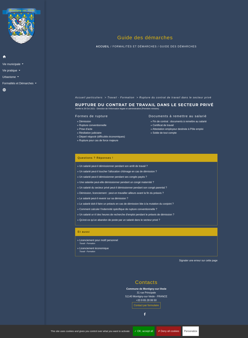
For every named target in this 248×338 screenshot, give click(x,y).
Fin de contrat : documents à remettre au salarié (180, 121)
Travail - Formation (121, 97)
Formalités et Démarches (135, 46)
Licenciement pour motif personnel (98, 240)
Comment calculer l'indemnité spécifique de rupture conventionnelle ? (118, 209)
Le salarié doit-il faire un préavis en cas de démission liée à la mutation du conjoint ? (126, 203)
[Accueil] (22, 27)
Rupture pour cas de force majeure (98, 140)
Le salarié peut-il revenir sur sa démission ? (103, 198)
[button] (22, 57)
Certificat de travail (163, 125)
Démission (85, 121)
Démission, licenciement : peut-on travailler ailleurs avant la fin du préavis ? (121, 193)
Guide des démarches (178, 46)
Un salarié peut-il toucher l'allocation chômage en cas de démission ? (118, 171)
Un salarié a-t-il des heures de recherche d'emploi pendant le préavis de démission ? (126, 214)
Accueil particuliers (89, 97)
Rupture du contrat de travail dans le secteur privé (175, 97)
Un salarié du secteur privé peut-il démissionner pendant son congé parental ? (123, 187)
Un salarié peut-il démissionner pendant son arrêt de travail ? (113, 166)
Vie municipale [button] (11, 64)
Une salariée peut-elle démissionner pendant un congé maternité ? (116, 182)
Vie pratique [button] (10, 70)
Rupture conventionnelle (92, 125)
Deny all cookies (168, 331)
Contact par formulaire (146, 305)
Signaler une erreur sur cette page (198, 260)
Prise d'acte (85, 129)
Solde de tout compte (165, 132)
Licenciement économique (94, 248)
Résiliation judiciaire (90, 132)
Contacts (146, 282)
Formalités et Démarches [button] (18, 83)
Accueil (102, 46)
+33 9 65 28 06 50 (146, 300)
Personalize (190, 331)
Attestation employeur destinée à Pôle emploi (178, 129)
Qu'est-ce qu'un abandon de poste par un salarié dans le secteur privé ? (119, 220)
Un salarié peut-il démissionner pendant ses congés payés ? (113, 176)
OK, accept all (143, 331)
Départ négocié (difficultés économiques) (102, 136)
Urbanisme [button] (9, 77)
